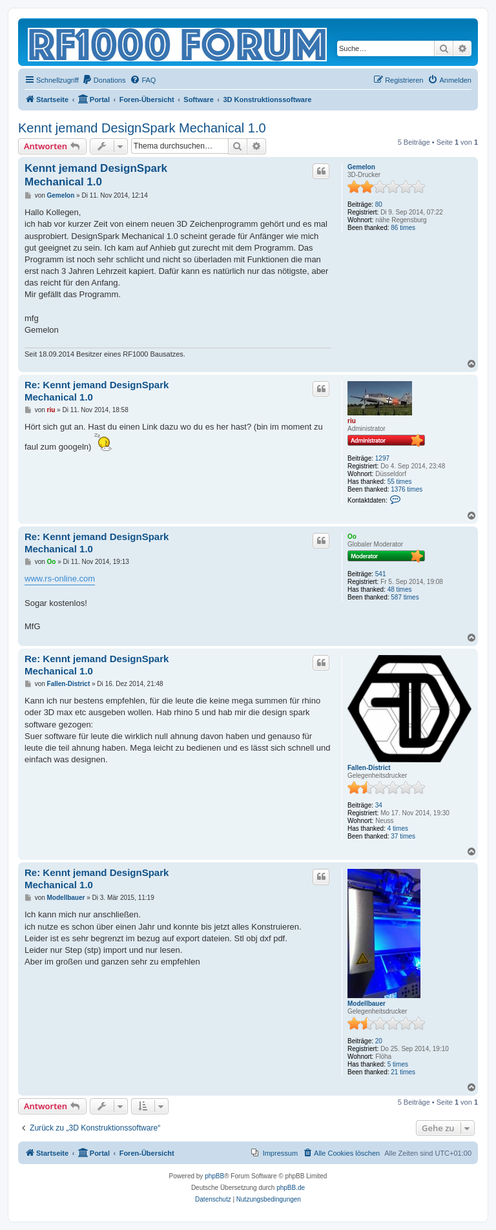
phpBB (214, 1176)
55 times (400, 481)
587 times (404, 597)
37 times (403, 836)
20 (378, 1041)
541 (380, 574)
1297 (382, 458)
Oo (351, 536)
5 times (398, 1064)
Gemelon (361, 167)
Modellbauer (366, 1003)
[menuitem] (104, 80)
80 (378, 204)
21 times (403, 1072)
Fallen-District (369, 767)
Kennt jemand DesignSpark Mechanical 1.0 (142, 128)
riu (351, 420)
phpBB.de (290, 1187)
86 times (403, 227)
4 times (398, 828)
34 (378, 805)
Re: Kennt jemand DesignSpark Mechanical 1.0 (97, 390)
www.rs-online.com (60, 578)
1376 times (406, 489)
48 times (400, 589)
